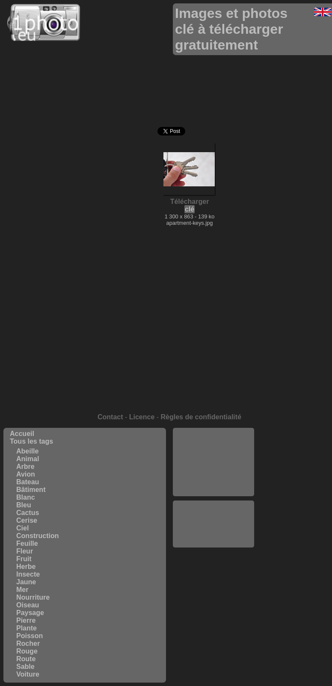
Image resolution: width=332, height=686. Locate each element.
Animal (27, 458)
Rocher (28, 643)
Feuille (27, 543)
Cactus (27, 512)
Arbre (25, 466)
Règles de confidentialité (201, 417)
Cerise (26, 520)
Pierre (26, 620)
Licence (142, 417)
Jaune (26, 582)
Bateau (27, 482)
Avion (25, 474)
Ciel (22, 528)
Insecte (28, 574)
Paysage (30, 612)
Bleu (23, 505)
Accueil (22, 433)
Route (26, 658)
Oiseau (27, 605)
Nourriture (33, 597)
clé (189, 209)
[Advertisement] (213, 462)
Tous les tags (31, 441)
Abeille (27, 451)
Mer (22, 589)
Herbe (26, 566)
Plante (26, 628)
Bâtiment (30, 489)
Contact (110, 417)
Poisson (29, 635)
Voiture (27, 674)
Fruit (24, 558)
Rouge (27, 651)
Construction (37, 535)
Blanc (25, 497)
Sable (25, 666)
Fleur (24, 551)
